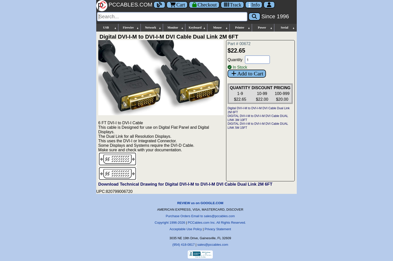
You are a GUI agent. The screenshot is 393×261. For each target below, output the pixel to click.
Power (265, 28)
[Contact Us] (253, 4)
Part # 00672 (239, 44)
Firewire (131, 28)
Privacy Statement (218, 229)
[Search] (172, 16)
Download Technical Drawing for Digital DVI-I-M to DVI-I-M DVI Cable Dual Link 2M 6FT (185, 184)
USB (110, 28)
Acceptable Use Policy (185, 229)
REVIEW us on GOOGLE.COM (200, 203)
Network (153, 28)
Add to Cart (246, 73)
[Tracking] (232, 4)
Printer (243, 28)
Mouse (220, 28)
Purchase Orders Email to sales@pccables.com (200, 216)
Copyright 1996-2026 (170, 222)
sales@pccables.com (212, 244)
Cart (177, 5)
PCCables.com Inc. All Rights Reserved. (217, 222)
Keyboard (197, 28)
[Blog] (159, 4)
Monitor (175, 28)
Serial (288, 28)
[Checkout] (204, 4)
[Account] (269, 4)
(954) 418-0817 (183, 244)
